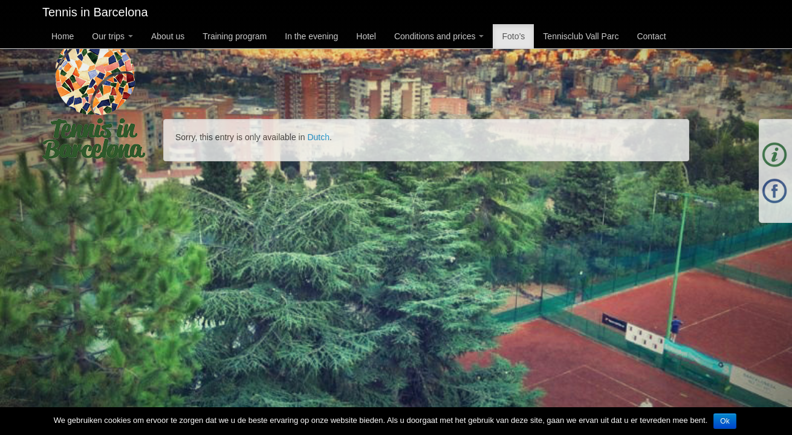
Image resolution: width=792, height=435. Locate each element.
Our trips (112, 36)
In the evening (311, 36)
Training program (235, 36)
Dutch (318, 137)
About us (167, 36)
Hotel (366, 36)
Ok (724, 421)
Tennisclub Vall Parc (580, 36)
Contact (651, 36)
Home (62, 36)
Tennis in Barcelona (95, 12)
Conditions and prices (439, 36)
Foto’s (513, 36)
